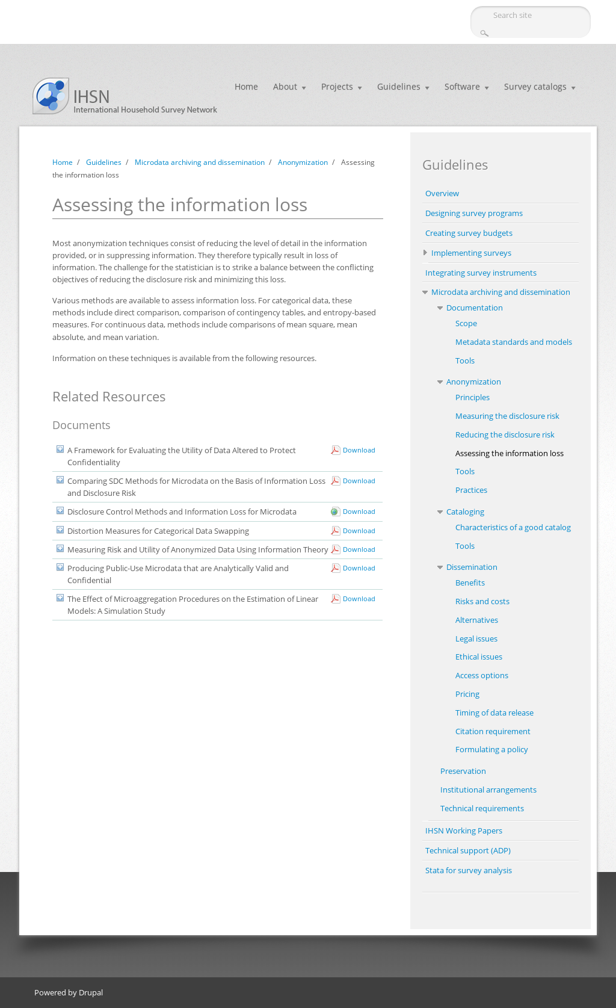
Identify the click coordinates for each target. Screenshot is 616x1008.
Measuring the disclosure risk (507, 415)
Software (462, 86)
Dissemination (471, 566)
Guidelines (398, 86)
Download (359, 449)
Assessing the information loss (509, 453)
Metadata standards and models (513, 341)
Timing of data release (494, 712)
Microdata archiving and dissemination (200, 162)
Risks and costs (482, 601)
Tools (465, 360)
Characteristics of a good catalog (513, 527)
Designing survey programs (474, 213)
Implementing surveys (471, 252)
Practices (471, 489)
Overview (442, 193)
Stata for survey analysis (468, 870)
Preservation (463, 770)
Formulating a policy (491, 749)
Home (246, 86)
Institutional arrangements (488, 789)
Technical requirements (482, 808)
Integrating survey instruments (481, 272)
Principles (472, 397)
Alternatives (476, 619)
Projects (337, 86)
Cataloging (465, 511)
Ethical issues (478, 656)
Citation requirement (493, 731)
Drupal (91, 992)
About (285, 86)
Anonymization (303, 162)
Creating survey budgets (469, 232)
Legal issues (476, 638)
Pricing (467, 693)
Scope (466, 323)
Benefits (470, 582)
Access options (481, 675)
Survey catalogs (535, 86)
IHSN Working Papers (463, 830)
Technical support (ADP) (468, 850)
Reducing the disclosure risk (505, 434)
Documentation (474, 307)
